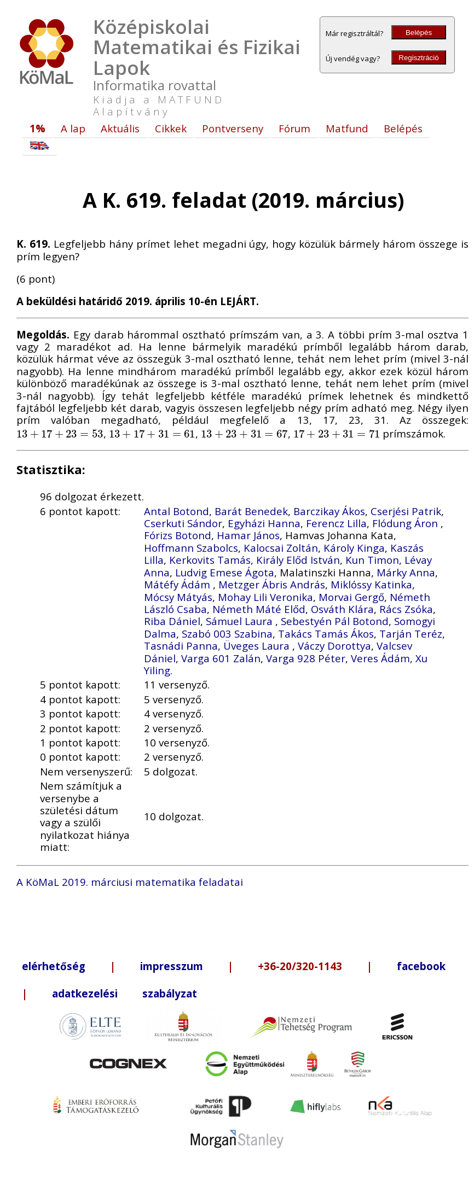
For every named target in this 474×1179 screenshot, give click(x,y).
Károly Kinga (354, 548)
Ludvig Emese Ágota (224, 572)
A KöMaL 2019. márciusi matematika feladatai (129, 882)
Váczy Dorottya (334, 645)
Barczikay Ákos (329, 511)
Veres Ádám (380, 658)
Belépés (419, 32)
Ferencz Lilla (336, 523)
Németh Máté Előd (258, 609)
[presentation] (59, 433)
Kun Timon (372, 560)
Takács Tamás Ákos (326, 633)
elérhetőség (53, 966)
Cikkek (171, 128)
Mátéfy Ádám (178, 584)
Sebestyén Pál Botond (335, 621)
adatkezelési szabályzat (124, 993)
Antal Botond (176, 511)
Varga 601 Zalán (221, 658)
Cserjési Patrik (406, 511)
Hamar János (248, 535)
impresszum (171, 966)
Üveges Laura (257, 645)
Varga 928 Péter (305, 658)
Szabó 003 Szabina (227, 633)
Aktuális (120, 128)
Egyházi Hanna (264, 523)
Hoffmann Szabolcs (191, 548)
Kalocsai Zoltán (281, 548)
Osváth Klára (342, 609)
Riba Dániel (172, 621)
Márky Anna (406, 572)
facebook (421, 966)
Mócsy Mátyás (178, 597)
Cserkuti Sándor (183, 523)
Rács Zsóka (406, 609)
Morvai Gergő (351, 597)
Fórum (294, 128)
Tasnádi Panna (181, 645)
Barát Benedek (251, 511)
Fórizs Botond (177, 535)
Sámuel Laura (240, 621)
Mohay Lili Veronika (265, 597)
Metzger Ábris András (271, 584)
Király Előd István (298, 560)
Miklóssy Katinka (371, 584)
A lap (73, 128)
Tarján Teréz (410, 633)
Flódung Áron (406, 523)
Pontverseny (232, 128)
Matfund (347, 128)
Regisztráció (418, 58)
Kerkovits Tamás (210, 560)
